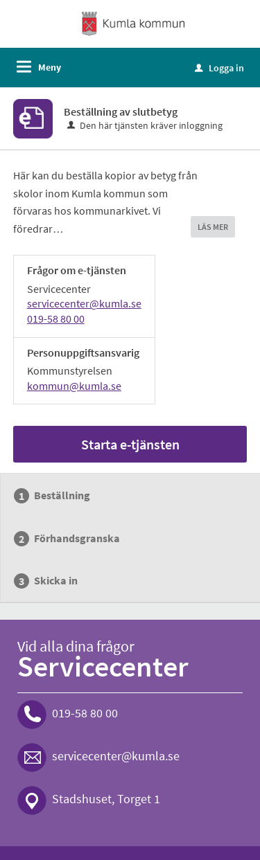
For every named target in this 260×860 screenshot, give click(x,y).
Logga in (219, 68)
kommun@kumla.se (74, 386)
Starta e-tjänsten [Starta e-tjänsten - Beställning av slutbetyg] (130, 444)
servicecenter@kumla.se (84, 303)
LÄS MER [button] (213, 227)
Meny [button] (49, 67)
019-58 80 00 (56, 318)
